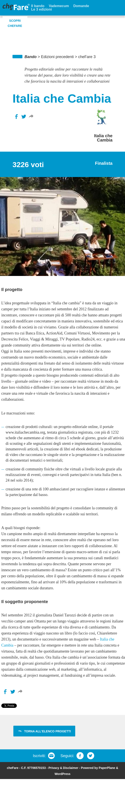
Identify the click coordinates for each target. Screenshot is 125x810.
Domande (81, 6)
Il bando (37, 6)
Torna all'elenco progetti (47, 731)
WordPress (62, 774)
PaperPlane (107, 768)
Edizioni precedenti (57, 57)
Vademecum (59, 6)
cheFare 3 (87, 57)
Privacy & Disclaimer (63, 768)
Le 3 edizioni (41, 9)
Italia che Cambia (103, 137)
